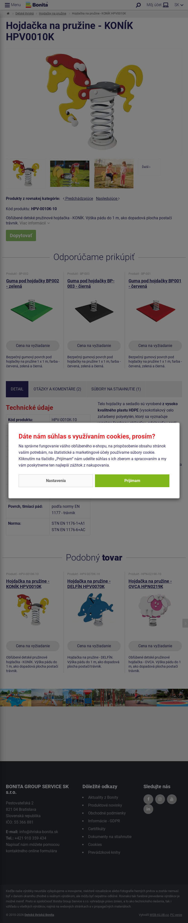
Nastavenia (56, 480)
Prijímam (132, 480)
